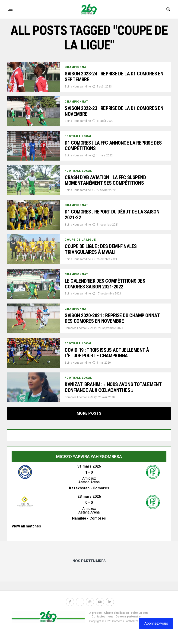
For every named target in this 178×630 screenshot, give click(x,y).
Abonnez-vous (156, 623)
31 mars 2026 (89, 466)
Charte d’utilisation (116, 612)
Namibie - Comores (89, 518)
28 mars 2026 (89, 496)
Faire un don (139, 612)
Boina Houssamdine (78, 86)
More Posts (89, 413)
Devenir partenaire (128, 616)
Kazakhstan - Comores (89, 488)
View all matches (26, 526)
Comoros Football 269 (79, 328)
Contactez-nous (102, 616)
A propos (95, 612)
